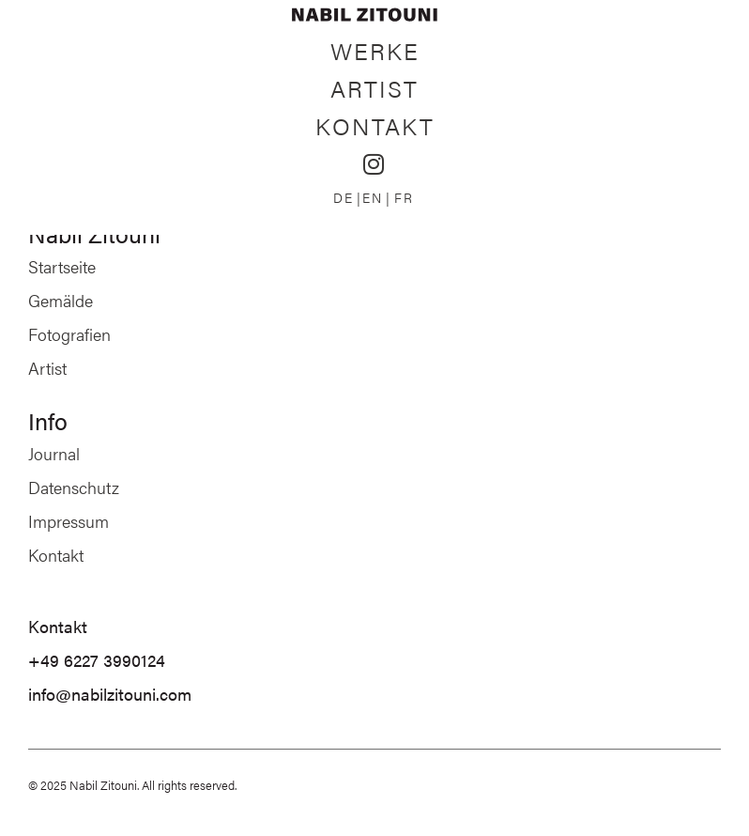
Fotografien (69, 334)
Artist (374, 87)
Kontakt (375, 125)
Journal (54, 453)
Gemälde (60, 300)
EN (372, 197)
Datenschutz (73, 487)
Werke (375, 50)
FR (404, 197)
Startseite (62, 266)
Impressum (68, 521)
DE (343, 197)
